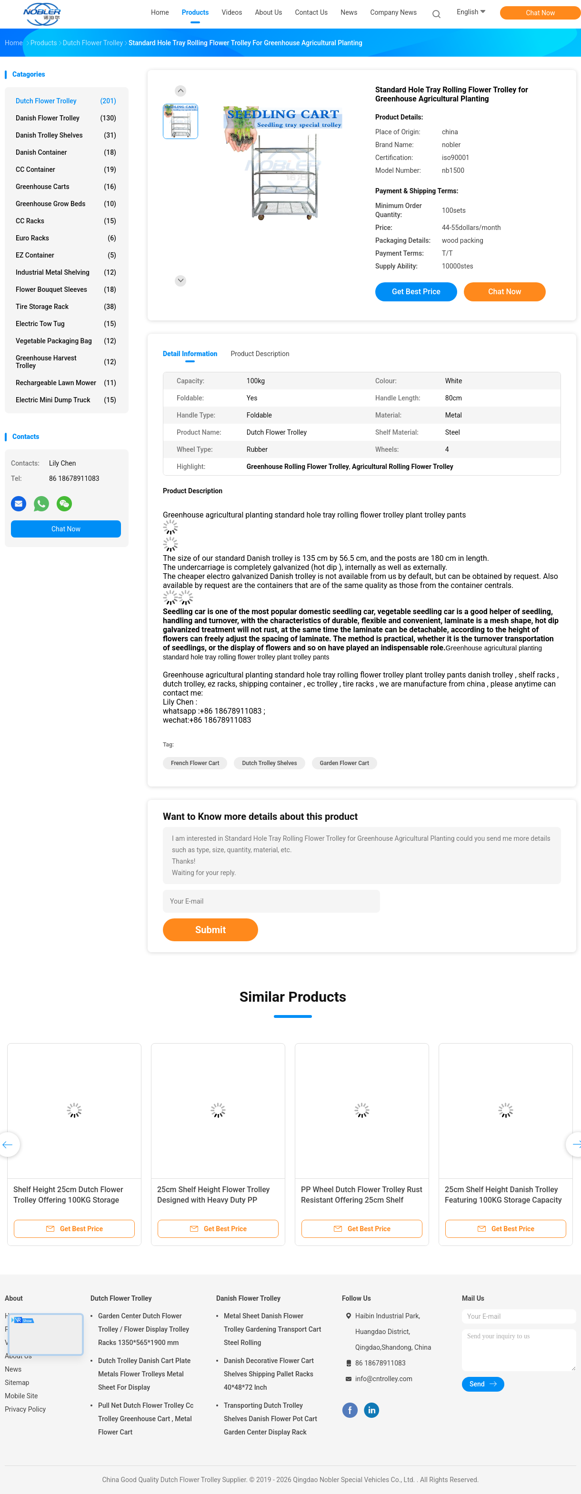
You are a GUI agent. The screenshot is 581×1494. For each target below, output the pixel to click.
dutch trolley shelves (269, 763)
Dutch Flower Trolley (66, 101)
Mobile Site (21, 1396)
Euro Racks (66, 238)
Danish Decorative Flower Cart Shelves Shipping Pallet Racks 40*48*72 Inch (269, 1374)
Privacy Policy (25, 1409)
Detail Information (190, 354)
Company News (393, 12)
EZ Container (66, 255)
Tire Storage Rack (66, 306)
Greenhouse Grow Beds (66, 204)
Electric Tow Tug (66, 324)
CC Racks (66, 221)
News (13, 1369)
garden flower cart (345, 763)
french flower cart (195, 763)
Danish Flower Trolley (66, 118)
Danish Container (66, 152)
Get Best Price (416, 291)
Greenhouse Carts (66, 186)
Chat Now (540, 13)
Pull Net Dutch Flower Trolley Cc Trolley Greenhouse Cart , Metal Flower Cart (145, 1419)
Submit (210, 930)
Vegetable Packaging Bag (66, 341)
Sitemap (17, 1382)
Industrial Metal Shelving (66, 272)
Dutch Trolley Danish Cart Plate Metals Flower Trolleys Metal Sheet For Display (144, 1374)
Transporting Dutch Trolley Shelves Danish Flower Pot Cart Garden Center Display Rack (270, 1419)
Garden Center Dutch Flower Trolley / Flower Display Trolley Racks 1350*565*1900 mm (143, 1329)
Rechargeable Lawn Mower (66, 383)
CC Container (66, 169)
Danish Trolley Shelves (66, 135)
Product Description (259, 354)
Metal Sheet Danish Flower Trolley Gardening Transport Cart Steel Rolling (272, 1329)
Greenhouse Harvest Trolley (66, 361)
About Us (18, 1356)
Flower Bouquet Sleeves (66, 289)
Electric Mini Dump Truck (66, 400)
